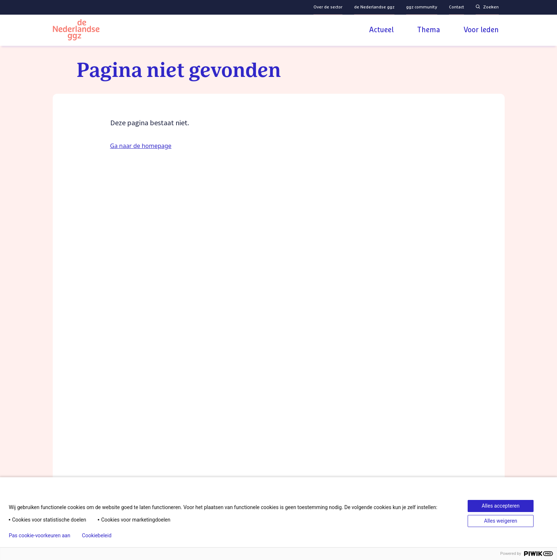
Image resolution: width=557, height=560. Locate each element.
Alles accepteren (500, 506)
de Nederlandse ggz (374, 7)
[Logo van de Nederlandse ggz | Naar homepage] (76, 31)
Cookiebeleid (96, 535)
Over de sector (327, 7)
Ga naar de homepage (141, 146)
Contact (456, 7)
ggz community (421, 7)
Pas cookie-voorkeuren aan (39, 535)
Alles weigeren (500, 521)
